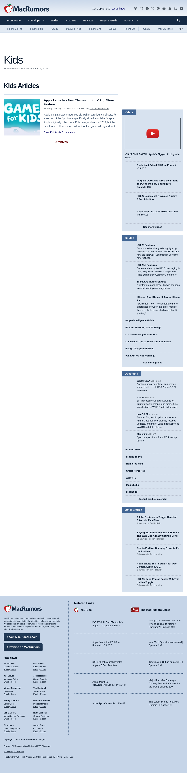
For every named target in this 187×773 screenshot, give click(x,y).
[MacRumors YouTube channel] (164, 9)
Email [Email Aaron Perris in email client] (36, 731)
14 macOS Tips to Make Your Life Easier (148, 341)
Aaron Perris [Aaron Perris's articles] (39, 725)
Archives (61, 142)
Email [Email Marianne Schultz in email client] (36, 706)
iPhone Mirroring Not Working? (143, 327)
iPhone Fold (36, 28)
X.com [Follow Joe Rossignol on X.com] (43, 681)
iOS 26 (146, 28)
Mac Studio (132, 485)
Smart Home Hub (135, 470)
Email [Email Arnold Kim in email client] (6, 669)
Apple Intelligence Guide (140, 320)
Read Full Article (52, 132)
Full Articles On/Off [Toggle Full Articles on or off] (30, 757)
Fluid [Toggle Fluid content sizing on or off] (43, 757)
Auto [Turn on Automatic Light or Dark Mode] (60, 757)
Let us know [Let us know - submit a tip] (118, 8)
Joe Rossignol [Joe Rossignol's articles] (40, 675)
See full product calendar (152, 499)
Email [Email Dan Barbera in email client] (6, 719)
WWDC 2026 (144, 380)
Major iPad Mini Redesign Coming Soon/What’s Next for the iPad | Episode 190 (164, 683)
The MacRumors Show (155, 609)
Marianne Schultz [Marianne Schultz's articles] (41, 700)
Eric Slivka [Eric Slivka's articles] (38, 663)
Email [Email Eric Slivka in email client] (36, 669)
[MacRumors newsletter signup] (181, 9)
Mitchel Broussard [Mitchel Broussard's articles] (12, 688)
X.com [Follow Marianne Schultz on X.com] (43, 706)
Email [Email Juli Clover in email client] (6, 681)
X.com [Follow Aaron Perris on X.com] (43, 731)
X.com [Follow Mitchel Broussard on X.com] (13, 694)
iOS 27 (54, 28)
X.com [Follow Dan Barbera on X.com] (13, 719)
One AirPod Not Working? (140, 355)
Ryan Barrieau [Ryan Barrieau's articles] (40, 712)
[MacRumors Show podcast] (135, 9)
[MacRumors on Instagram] (141, 9)
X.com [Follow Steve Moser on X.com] (13, 731)
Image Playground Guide (140, 348)
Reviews (88, 20)
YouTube (86, 609)
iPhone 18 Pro (14, 28)
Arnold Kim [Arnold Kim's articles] (9, 663)
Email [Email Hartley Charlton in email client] (6, 706)
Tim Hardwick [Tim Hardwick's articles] (39, 688)
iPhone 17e (95, 28)
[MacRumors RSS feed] (176, 9)
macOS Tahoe (165, 28)
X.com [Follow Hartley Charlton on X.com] (13, 706)
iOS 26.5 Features (147, 265)
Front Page (14, 20)
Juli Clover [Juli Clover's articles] (9, 675)
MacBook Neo (73, 28)
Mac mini (142, 434)
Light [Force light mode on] (66, 757)
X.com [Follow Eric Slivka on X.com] (43, 669)
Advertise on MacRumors (23, 646)
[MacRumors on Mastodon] (158, 9)
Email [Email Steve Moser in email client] (6, 731)
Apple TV (131, 477)
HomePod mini (134, 463)
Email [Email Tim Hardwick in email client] (36, 694)
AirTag (112, 28)
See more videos (152, 227)
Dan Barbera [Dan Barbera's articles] (10, 712)
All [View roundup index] (181, 28)
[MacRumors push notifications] (170, 9)
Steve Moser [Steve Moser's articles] (10, 725)
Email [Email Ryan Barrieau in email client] (36, 719)
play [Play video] (153, 133)
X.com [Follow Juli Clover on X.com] (13, 681)
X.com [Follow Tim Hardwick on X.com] (43, 694)
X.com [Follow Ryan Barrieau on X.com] (43, 719)
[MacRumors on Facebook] (147, 9)
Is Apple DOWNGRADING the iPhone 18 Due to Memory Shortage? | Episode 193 (157, 183)
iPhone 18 (129, 28)
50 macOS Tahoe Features (151, 281)
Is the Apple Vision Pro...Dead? (108, 703)
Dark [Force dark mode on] (72, 757)
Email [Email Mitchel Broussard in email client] (6, 694)
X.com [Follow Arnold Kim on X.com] (13, 669)
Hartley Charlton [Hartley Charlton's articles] (11, 700)
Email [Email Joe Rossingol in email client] (36, 681)
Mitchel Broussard (99, 108)
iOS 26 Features (146, 245)
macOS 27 (142, 414)
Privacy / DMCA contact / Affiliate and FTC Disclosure (27, 746)
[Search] (180, 20)
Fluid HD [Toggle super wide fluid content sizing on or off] (51, 757)
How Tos (71, 20)
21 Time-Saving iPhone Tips (142, 334)
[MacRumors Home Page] (26, 9)
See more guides (152, 362)
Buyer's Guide (108, 20)
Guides (54, 20)
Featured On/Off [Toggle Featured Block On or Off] (12, 757)
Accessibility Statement (14, 751)
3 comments (68, 132)
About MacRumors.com (22, 636)
